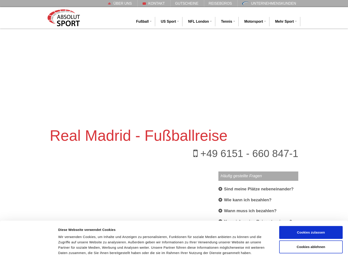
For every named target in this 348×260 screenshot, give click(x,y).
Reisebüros (220, 3)
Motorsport (253, 21)
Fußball (142, 21)
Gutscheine (186, 3)
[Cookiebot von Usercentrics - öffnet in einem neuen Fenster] (28, 251)
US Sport (168, 21)
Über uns (119, 3)
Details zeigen (69, 251)
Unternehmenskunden (269, 3)
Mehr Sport (284, 21)
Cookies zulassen (311, 218)
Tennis (226, 21)
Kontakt (153, 3)
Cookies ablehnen (311, 233)
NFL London (198, 21)
